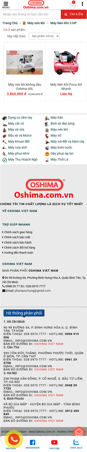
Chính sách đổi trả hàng (19, 247)
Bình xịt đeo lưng (62, 123)
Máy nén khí (59, 129)
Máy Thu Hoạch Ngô (23, 159)
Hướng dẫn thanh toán (18, 252)
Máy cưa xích (17, 147)
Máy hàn (57, 117)
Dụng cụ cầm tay (20, 117)
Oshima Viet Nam (48, 344)
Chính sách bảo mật (17, 237)
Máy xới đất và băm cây (67, 141)
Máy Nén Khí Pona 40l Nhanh (66, 87)
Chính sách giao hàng (18, 232)
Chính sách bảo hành (18, 242)
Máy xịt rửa (16, 129)
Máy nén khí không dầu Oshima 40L (24, 87)
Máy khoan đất (19, 141)
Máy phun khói (18, 153)
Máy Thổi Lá (59, 159)
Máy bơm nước (61, 147)
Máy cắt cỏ (16, 123)
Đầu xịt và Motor (20, 135)
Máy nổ (56, 135)
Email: (28, 290)
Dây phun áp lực (62, 153)
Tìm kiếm (73, 14)
